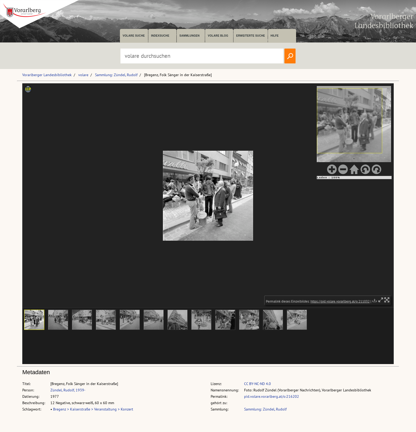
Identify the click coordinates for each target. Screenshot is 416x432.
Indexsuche (160, 35)
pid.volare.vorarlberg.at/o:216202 (271, 396)
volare (83, 74)
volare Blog (218, 35)
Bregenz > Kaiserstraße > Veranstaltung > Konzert (93, 409)
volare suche (134, 35)
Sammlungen (189, 35)
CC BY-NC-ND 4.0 (257, 383)
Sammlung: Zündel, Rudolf (116, 74)
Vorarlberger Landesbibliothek (47, 74)
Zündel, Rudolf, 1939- (67, 390)
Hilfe (275, 35)
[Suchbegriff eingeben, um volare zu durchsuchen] (201, 56)
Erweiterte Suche (250, 35)
